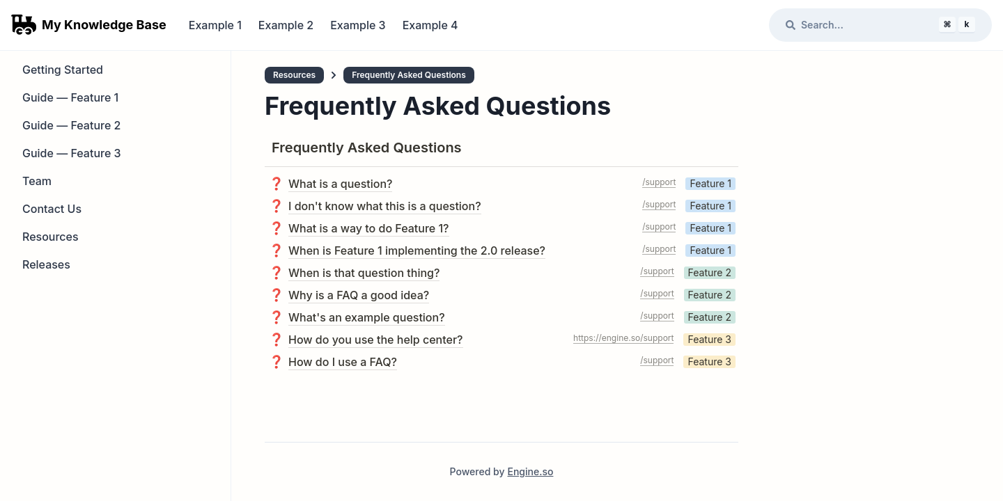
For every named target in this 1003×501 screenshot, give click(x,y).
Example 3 (357, 25)
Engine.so (530, 471)
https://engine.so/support (623, 338)
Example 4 (430, 25)
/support (659, 182)
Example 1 (215, 25)
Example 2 (285, 25)
